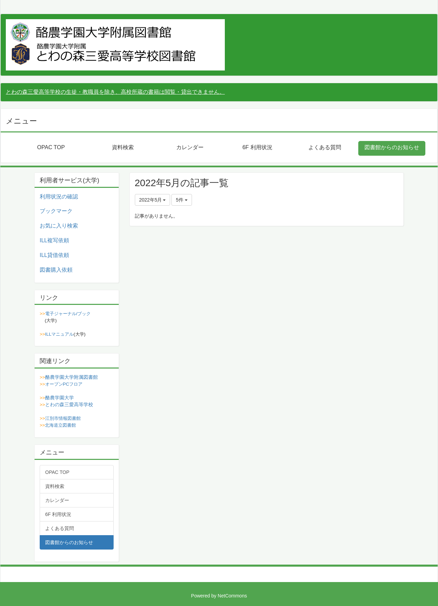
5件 (182, 200)
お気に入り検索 (59, 226)
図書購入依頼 (56, 270)
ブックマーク (56, 211)
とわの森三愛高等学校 (69, 404)
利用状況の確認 (59, 196)
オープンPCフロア (64, 384)
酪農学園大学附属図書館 (71, 377)
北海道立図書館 (60, 425)
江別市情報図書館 (63, 418)
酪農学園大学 (59, 397)
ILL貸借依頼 (54, 255)
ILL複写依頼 (54, 240)
